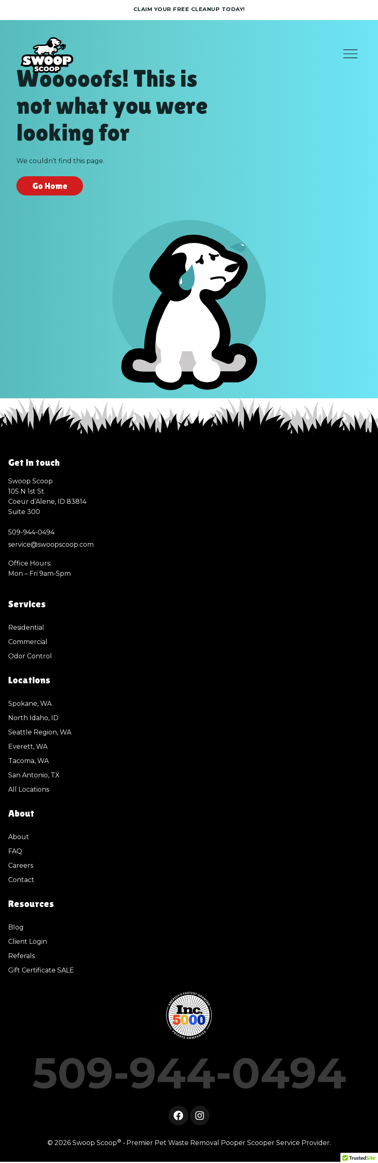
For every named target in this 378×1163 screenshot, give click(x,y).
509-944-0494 (189, 1073)
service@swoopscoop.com (51, 544)
